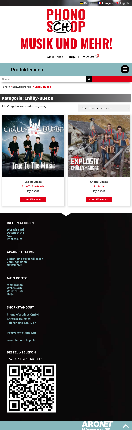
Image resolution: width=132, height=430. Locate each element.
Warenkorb (14, 287)
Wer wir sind (15, 229)
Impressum (14, 238)
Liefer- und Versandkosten (25, 258)
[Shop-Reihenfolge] (104, 108)
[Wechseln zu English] (122, 3)
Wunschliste (15, 291)
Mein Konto (55, 57)
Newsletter (14, 264)
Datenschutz (15, 232)
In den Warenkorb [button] (33, 199)
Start (6, 87)
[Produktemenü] (125, 69)
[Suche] (89, 79)
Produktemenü (27, 69)
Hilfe (72, 57)
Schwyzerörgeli (22, 87)
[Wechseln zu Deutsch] (87, 3)
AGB (9, 235)
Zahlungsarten (17, 261)
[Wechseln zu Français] (105, 3)
